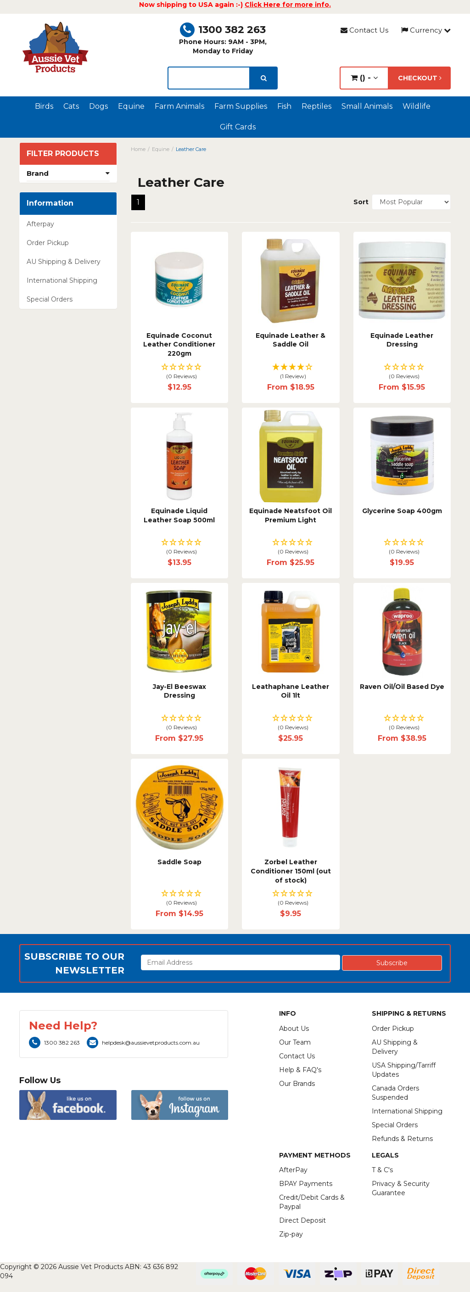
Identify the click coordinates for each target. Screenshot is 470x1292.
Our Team (295, 1042)
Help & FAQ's (300, 1070)
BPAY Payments (305, 1184)
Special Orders (50, 299)
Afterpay (40, 224)
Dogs (98, 106)
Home (138, 149)
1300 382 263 (223, 29)
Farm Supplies (240, 106)
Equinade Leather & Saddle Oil (290, 340)
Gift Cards (238, 127)
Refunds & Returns (402, 1139)
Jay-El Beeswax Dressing (179, 691)
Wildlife (417, 106)
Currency (426, 30)
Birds (44, 106)
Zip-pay (291, 1234)
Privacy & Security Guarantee (401, 1188)
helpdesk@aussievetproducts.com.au (143, 1042)
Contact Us (364, 30)
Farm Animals (179, 106)
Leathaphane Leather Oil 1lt (290, 691)
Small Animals (366, 106)
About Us (294, 1028)
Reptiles (316, 106)
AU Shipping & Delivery (64, 261)
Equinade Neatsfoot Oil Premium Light (290, 515)
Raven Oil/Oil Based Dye (402, 686)
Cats (71, 106)
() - (364, 77)
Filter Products (63, 154)
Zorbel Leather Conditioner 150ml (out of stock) (291, 871)
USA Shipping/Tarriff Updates (404, 1070)
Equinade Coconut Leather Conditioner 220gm (179, 344)
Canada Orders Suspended (395, 1093)
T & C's (382, 1170)
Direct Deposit (302, 1220)
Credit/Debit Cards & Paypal (312, 1202)
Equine (131, 106)
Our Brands (297, 1083)
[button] (179, 372)
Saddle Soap (179, 862)
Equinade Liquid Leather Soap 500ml (179, 515)
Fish (284, 106)
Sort (359, 202)
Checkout (420, 78)
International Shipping (62, 280)
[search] (264, 78)
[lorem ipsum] (209, 78)
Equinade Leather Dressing (401, 340)
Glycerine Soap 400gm (402, 511)
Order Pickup (48, 243)
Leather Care (191, 149)
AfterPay (293, 1170)
